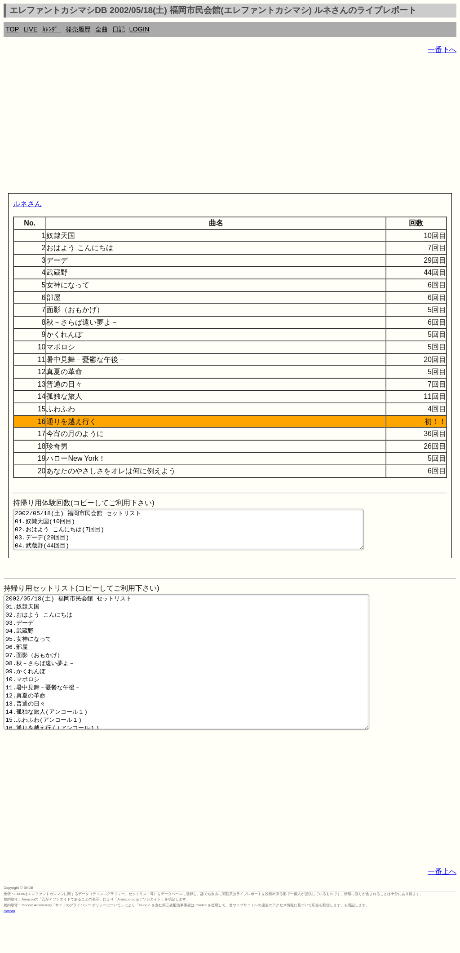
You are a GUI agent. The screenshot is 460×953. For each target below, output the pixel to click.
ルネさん (27, 203)
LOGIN (139, 29)
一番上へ (442, 906)
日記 (118, 29)
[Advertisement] (230, 126)
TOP (12, 29)
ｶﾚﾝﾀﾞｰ (51, 29)
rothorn (9, 946)
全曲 (101, 29)
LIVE (30, 29)
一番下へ (442, 49)
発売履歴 (78, 29)
